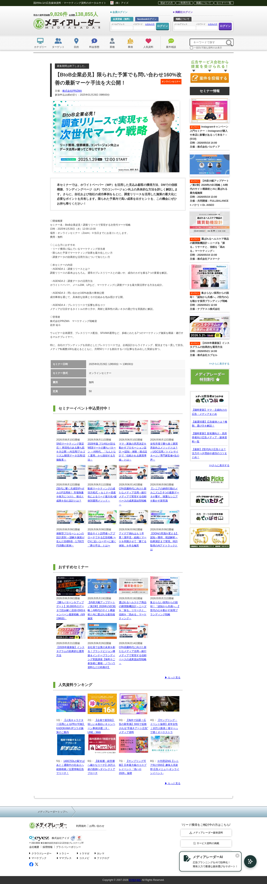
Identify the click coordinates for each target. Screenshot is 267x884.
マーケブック (38, 857)
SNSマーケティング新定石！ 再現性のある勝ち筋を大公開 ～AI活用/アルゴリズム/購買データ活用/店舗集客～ (70, 451)
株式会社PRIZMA (72, 90)
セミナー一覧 (223, 2)
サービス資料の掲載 (206, 843)
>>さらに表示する (219, 465)
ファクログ (102, 857)
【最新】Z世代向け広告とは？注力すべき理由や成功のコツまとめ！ (209, 453)
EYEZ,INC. (135, 879)
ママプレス (64, 857)
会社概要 (33, 846)
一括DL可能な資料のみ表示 (206, 47)
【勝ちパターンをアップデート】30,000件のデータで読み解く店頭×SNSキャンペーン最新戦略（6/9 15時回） (71, 610)
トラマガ (83, 853)
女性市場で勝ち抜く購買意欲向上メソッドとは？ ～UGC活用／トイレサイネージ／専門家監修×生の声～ (164, 451)
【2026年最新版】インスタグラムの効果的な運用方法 (70, 651)
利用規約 (81, 825)
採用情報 (46, 846)
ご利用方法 (184, 2)
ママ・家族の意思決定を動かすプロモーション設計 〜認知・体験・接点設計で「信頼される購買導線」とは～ (133, 451)
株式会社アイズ (48, 838)
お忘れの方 (150, 24)
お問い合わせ (96, 825)
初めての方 (166, 2)
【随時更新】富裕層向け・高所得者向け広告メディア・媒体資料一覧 (209, 437)
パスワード (144, 26)
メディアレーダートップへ (53, 811)
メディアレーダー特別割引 (210, 376)
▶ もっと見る (172, 677)
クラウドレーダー (40, 853)
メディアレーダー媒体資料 (206, 832)
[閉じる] (231, 855)
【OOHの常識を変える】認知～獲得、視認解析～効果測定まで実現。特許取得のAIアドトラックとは (164, 541)
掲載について (203, 2)
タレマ (100, 853)
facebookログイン (146, 19)
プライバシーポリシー (65, 846)
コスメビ (83, 857)
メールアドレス (122, 26)
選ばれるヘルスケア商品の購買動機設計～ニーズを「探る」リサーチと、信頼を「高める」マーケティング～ (132, 610)
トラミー (63, 853)
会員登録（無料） (122, 19)
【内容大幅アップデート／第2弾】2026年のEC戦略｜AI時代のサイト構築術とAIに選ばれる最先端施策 (102, 610)
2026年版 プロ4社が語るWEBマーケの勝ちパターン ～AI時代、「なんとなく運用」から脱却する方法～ (102, 451)
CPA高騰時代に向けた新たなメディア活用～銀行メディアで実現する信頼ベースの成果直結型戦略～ (132, 496)
